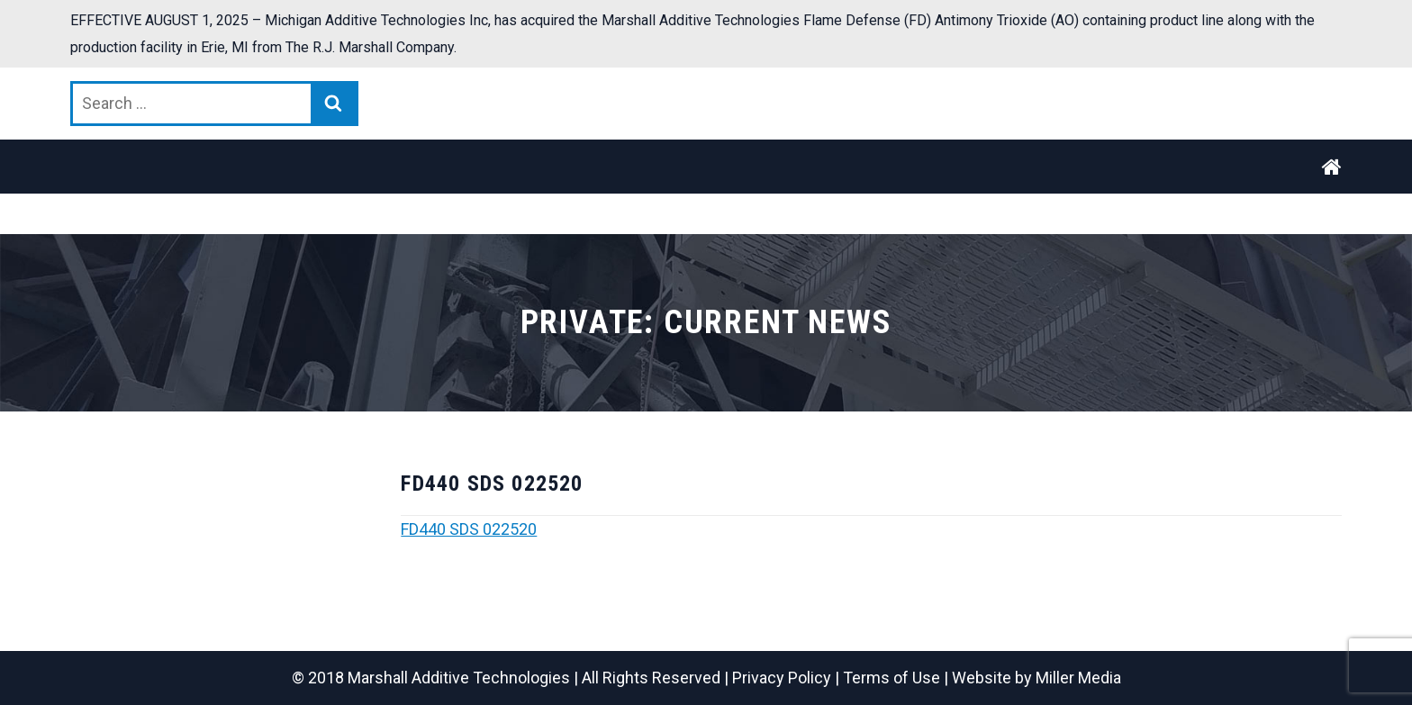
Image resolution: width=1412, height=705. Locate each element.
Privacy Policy (781, 677)
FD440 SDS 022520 (469, 529)
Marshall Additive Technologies (459, 677)
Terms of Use (891, 677)
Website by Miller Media (1036, 677)
